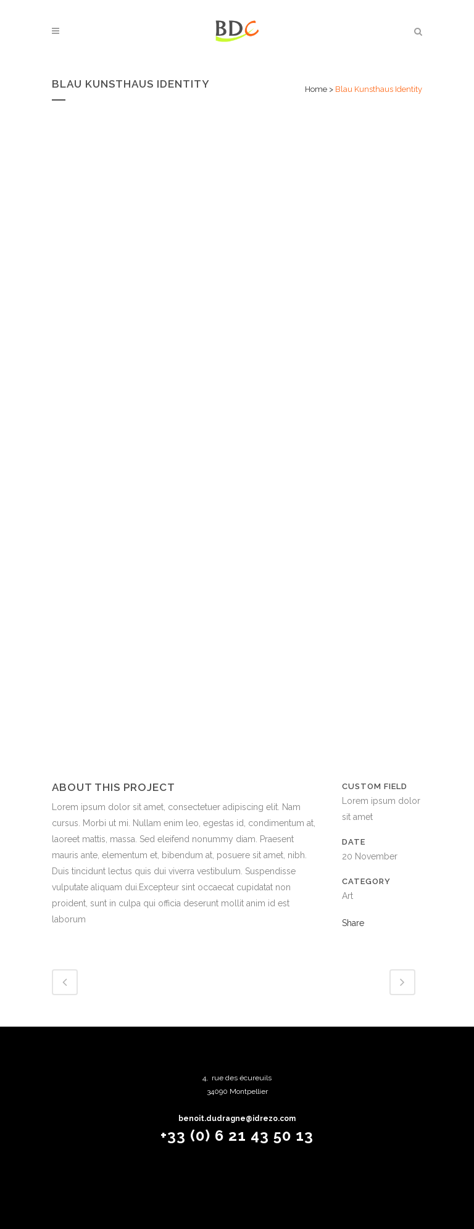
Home (316, 89)
